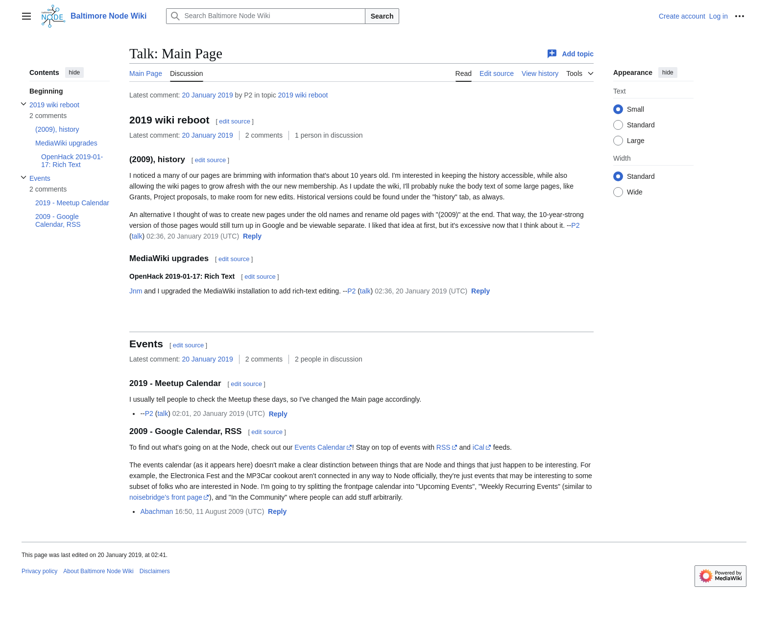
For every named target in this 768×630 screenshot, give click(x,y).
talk (137, 236)
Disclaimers (155, 571)
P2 (575, 225)
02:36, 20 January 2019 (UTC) (192, 236)
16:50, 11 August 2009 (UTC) (219, 511)
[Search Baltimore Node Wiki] (265, 16)
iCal (478, 447)
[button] (252, 236)
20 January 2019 (207, 95)
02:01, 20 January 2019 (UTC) (218, 413)
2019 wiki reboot (303, 95)
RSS (443, 447)
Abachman (156, 511)
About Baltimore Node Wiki (98, 571)
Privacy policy (39, 571)
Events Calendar (319, 447)
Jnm (135, 291)
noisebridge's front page (165, 497)
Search (382, 16)
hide (74, 72)
